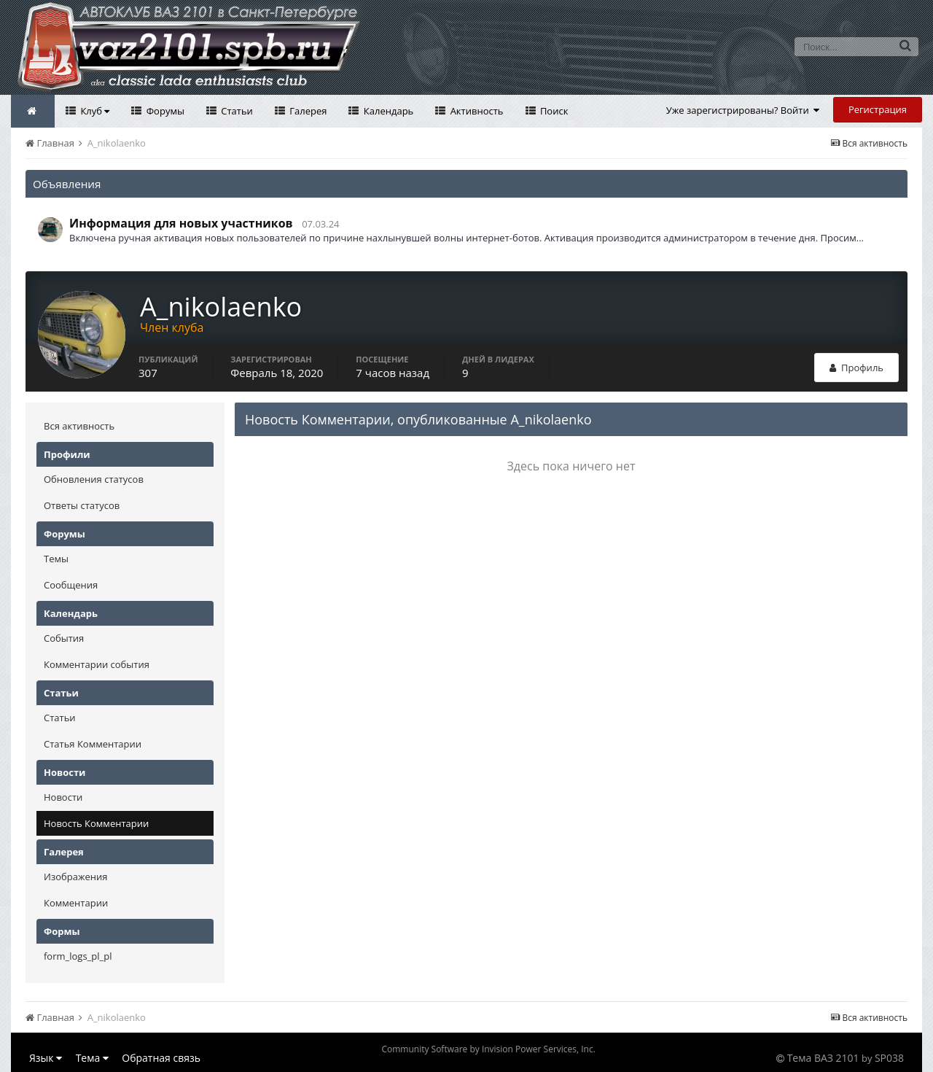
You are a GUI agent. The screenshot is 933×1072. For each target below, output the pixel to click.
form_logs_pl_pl (78, 956)
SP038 (889, 1058)
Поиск (553, 110)
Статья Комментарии (92, 743)
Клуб (93, 110)
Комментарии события (96, 664)
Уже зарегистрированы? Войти (743, 110)
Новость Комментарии (96, 823)
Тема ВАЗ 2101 (823, 1058)
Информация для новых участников (181, 223)
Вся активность (79, 425)
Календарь (387, 110)
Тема (92, 1058)
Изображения (75, 876)
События (64, 638)
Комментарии (76, 902)
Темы (56, 558)
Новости (63, 797)
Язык (45, 1058)
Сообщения (71, 584)
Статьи (236, 110)
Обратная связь (161, 1058)
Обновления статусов (94, 479)
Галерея (307, 110)
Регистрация (877, 109)
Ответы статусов (82, 505)
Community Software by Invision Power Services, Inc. (488, 1049)
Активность (475, 110)
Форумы (164, 110)
